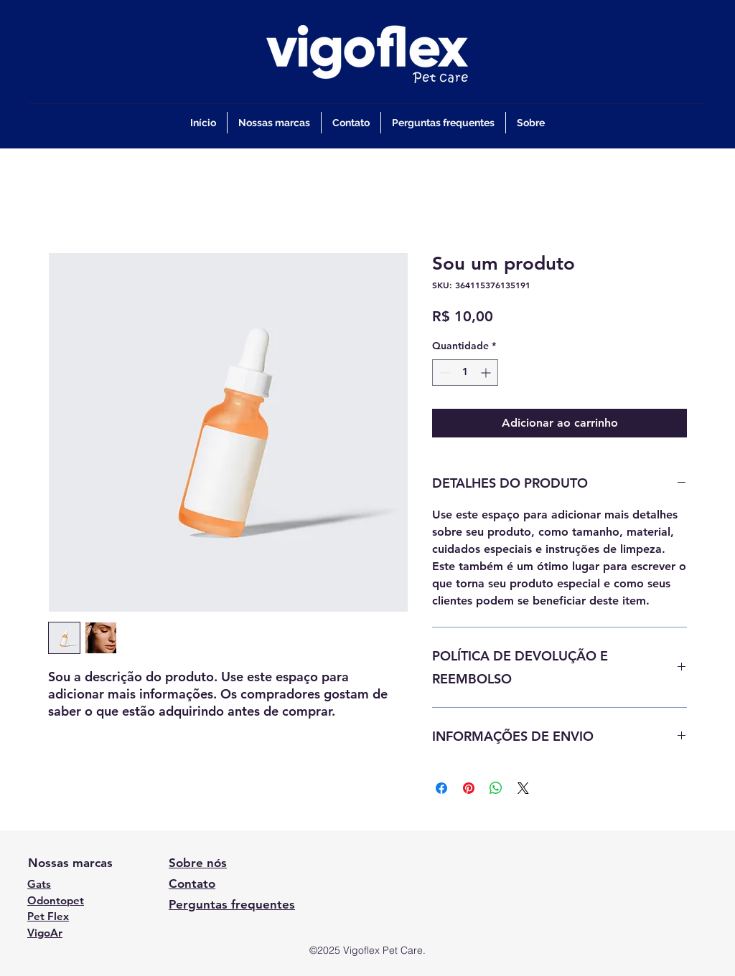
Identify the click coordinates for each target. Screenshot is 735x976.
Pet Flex (48, 916)
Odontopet (55, 900)
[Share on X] (523, 788)
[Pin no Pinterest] (468, 788)
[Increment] (487, 372)
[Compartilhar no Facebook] (441, 788)
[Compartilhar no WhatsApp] (496, 788)
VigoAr (44, 932)
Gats (39, 884)
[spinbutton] (465, 372)
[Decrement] (443, 372)
